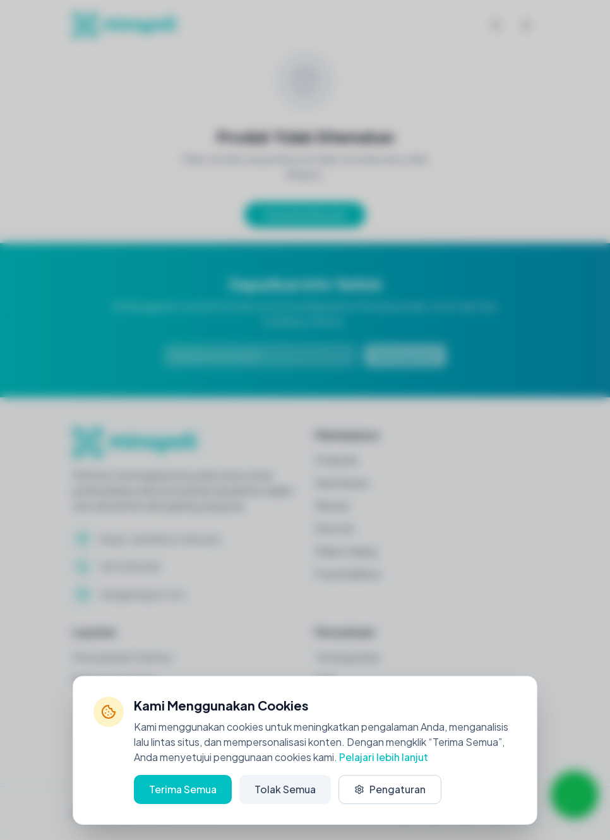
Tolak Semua (285, 789)
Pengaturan (390, 789)
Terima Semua (183, 789)
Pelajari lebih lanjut (383, 757)
